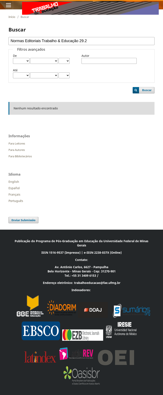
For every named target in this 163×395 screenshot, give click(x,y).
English (13, 182)
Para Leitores (16, 143)
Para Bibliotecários (20, 156)
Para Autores (16, 150)
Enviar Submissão (23, 220)
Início (11, 17)
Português (15, 201)
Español (14, 188)
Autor (85, 56)
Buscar (147, 90)
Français (14, 194)
